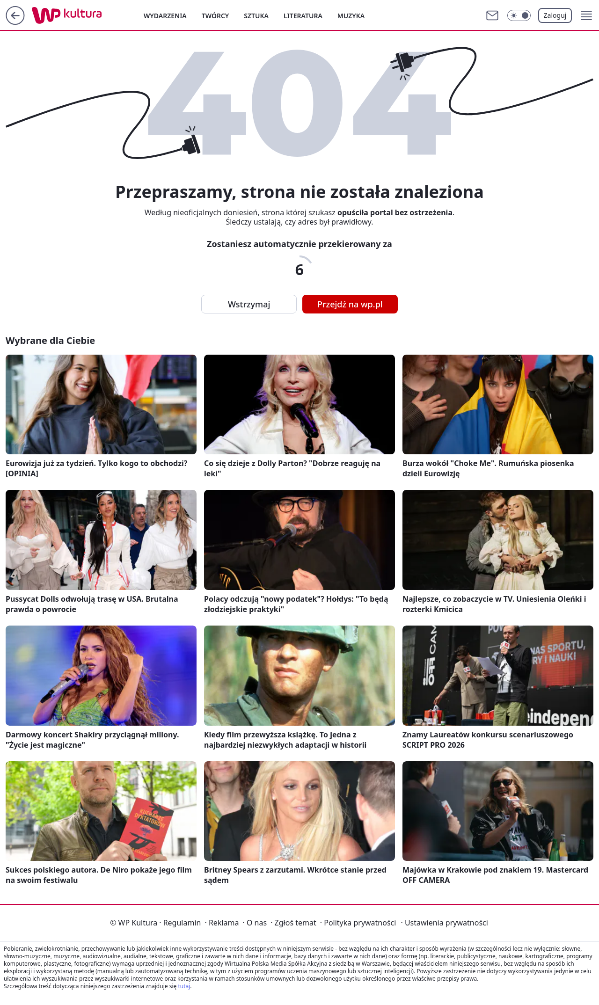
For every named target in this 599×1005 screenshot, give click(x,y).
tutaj (184, 986)
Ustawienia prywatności (444, 923)
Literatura (303, 15)
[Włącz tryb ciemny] (519, 15)
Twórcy (215, 15)
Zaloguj (555, 15)
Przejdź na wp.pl (350, 304)
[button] (586, 15)
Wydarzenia (165, 15)
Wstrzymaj (249, 304)
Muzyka (351, 15)
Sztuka (256, 15)
